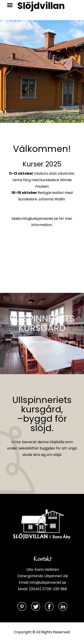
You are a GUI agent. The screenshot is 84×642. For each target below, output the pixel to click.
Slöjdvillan (41, 5)
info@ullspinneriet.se (40, 218)
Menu (11, 5)
